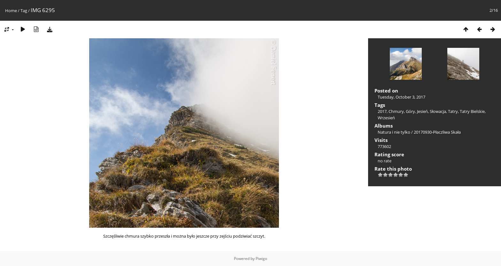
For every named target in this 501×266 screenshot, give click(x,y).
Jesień (422, 111)
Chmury (396, 111)
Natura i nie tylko (394, 132)
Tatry (453, 111)
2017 (382, 111)
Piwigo (261, 258)
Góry (410, 111)
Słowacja (438, 111)
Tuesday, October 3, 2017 (401, 97)
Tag (23, 10)
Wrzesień (386, 118)
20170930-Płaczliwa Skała (437, 132)
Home (11, 10)
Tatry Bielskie (472, 111)
